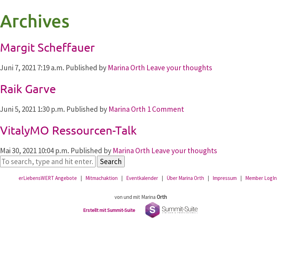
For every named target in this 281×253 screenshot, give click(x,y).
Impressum (225, 178)
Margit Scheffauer (47, 47)
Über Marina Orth (185, 178)
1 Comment (165, 109)
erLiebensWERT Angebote (48, 178)
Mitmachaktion (101, 178)
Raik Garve (28, 89)
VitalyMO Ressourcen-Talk (68, 130)
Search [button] (111, 161)
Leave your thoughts (179, 67)
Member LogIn (261, 178)
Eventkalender (142, 178)
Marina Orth (126, 67)
